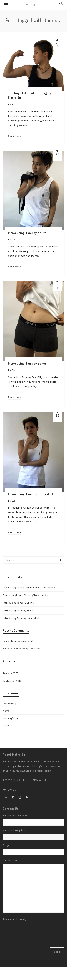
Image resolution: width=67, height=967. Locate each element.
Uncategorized (11, 718)
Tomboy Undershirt (22, 641)
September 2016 (12, 680)
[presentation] (17, 934)
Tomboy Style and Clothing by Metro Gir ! (26, 595)
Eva (5, 641)
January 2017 (10, 673)
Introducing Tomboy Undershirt (21, 618)
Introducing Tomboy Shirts (18, 602)
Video (6, 725)
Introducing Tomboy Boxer (18, 610)
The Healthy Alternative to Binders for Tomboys (30, 587)
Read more (14, 136)
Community (9, 703)
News (6, 710)
